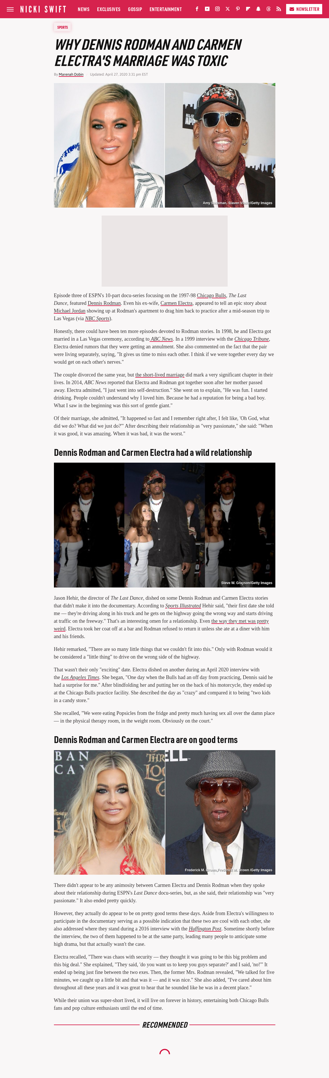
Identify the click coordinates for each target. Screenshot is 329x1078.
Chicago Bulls (211, 295)
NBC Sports (97, 318)
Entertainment (166, 9)
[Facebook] (197, 10)
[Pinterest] (238, 10)
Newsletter (304, 9)
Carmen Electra (176, 303)
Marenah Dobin (71, 74)
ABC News (162, 339)
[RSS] (279, 10)
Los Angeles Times (80, 677)
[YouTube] (207, 10)
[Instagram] (217, 10)
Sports (62, 27)
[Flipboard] (248, 10)
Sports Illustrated (183, 606)
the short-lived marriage (160, 375)
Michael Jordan (69, 311)
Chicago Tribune (251, 339)
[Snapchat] (258, 10)
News (83, 9)
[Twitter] (227, 10)
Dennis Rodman (104, 303)
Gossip (135, 9)
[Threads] (268, 10)
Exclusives (109, 9)
